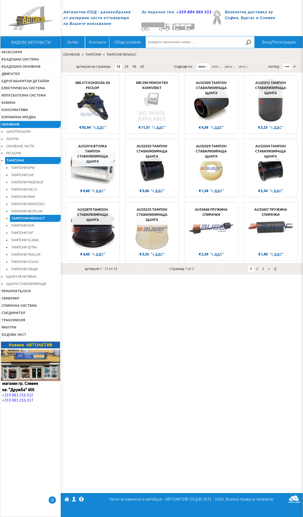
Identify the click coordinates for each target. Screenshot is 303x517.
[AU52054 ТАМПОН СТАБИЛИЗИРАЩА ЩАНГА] (271, 164)
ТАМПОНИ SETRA (24, 247)
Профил (74, 499)
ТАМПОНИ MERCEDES (28, 204)
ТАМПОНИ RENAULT (28, 218)
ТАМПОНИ (15, 160)
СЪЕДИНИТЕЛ (13, 313)
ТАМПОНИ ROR (22, 225)
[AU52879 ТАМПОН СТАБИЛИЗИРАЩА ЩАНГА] (93, 228)
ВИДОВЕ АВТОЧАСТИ (30, 42)
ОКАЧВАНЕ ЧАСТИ (20, 146)
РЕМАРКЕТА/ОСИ (16, 291)
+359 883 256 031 (17, 400)
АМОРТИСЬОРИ (18, 132)
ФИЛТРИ (8, 327)
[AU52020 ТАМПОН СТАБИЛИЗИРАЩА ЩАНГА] (152, 164)
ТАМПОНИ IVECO (24, 189)
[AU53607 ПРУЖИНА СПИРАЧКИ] (271, 228)
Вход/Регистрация (278, 42)
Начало (30, 18)
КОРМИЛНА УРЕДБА (18, 117)
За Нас (73, 42)
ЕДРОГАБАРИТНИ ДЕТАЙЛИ (25, 81)
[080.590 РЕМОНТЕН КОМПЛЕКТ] (152, 101)
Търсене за (250, 44)
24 (126, 66)
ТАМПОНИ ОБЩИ (24, 269)
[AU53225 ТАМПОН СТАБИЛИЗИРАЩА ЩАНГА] (152, 228)
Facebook (81, 499)
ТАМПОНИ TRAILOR (25, 254)
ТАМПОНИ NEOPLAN (26, 211)
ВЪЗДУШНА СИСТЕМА (20, 59)
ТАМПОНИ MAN (23, 197)
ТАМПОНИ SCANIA (25, 240)
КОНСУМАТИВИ (14, 110)
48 (134, 66)
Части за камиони (125, 499)
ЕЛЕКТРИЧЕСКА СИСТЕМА (23, 88)
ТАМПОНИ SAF (22, 233)
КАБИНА (8, 103)
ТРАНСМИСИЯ (13, 320)
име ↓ (216, 66)
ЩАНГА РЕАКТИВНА (21, 276)
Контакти (97, 42)
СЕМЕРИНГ (10, 298)
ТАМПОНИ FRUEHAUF (27, 182)
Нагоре (52, 500)
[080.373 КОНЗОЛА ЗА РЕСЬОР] (93, 101)
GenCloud (294, 499)
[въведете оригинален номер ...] (199, 42)
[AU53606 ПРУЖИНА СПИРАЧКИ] (211, 228)
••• (287, 66)
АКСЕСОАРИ (11, 52)
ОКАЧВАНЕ (10, 124)
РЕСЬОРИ (13, 153)
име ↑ (203, 66)
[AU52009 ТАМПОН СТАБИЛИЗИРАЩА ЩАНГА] (211, 101)
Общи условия (127, 42)
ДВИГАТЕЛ (10, 74)
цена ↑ (229, 66)
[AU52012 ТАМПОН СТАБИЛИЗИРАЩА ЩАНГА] (271, 101)
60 (142, 66)
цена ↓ (243, 66)
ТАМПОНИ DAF (22, 175)
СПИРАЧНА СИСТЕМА (19, 305)
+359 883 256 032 (17, 395)
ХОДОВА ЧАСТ (13, 335)
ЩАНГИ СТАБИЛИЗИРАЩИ (26, 284)
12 (118, 66)
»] (275, 269)
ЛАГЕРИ (12, 139)
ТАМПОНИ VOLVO (25, 262)
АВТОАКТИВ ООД (66, 500)
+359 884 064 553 (193, 12)
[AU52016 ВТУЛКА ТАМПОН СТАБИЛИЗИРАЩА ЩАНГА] (93, 164)
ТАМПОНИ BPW (23, 168)
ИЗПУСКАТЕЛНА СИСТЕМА (23, 95)
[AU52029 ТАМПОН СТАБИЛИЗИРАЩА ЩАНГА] (211, 164)
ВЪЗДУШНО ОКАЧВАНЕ (21, 66)
